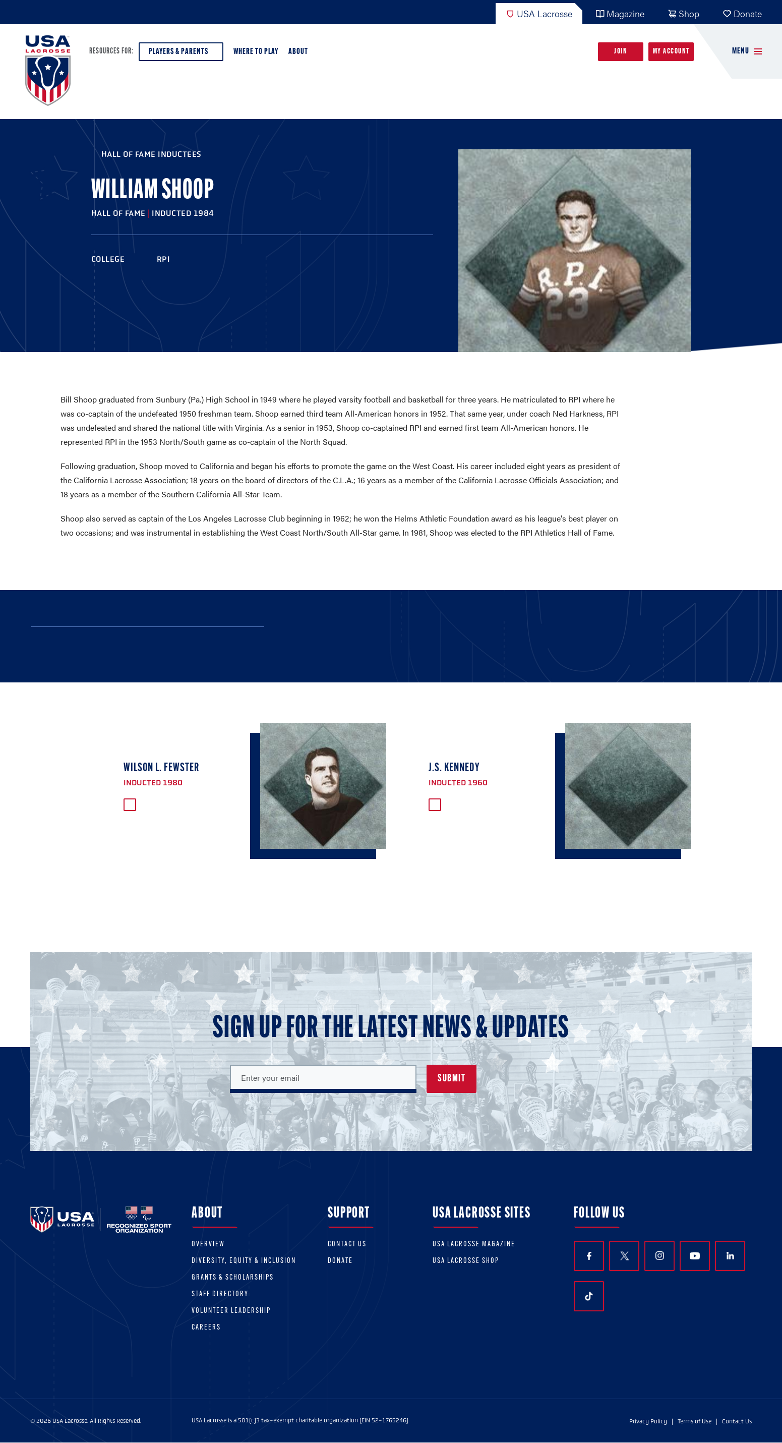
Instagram (659, 1255)
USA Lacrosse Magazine (474, 1244)
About (300, 54)
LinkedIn (730, 1255)
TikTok (589, 1296)
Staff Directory (220, 1294)
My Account (671, 51)
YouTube (695, 1255)
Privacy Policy (648, 1421)
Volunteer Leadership (231, 1311)
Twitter (624, 1256)
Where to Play (255, 51)
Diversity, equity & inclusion (244, 1261)
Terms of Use (694, 1421)
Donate (742, 13)
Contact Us (347, 1244)
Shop (683, 13)
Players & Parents (181, 54)
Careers (206, 1328)
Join (620, 51)
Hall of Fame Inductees (151, 154)
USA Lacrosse (539, 13)
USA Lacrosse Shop (466, 1261)
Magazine (619, 13)
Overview (208, 1244)
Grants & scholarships (233, 1278)
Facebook (589, 1256)
